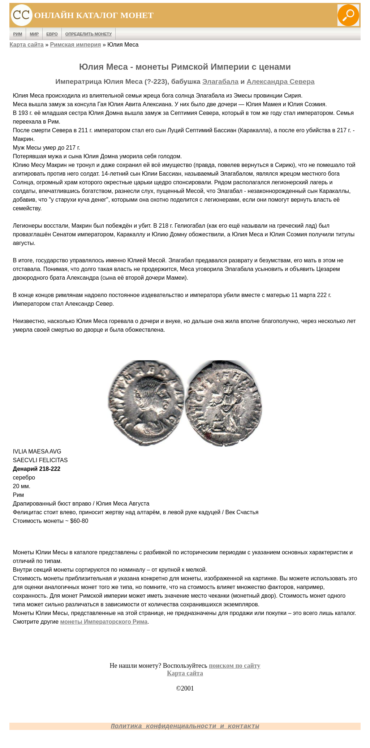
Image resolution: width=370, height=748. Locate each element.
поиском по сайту (234, 665)
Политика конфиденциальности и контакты (185, 726)
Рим (17, 34)
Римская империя (75, 45)
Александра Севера (281, 81)
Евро (52, 34)
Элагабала (220, 81)
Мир (34, 34)
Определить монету (88, 34)
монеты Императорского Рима (104, 622)
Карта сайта (27, 45)
